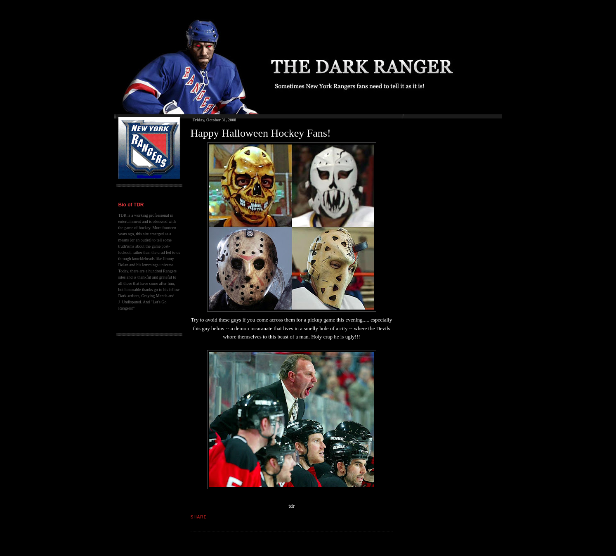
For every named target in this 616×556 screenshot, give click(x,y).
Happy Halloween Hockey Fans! (261, 133)
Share (199, 517)
